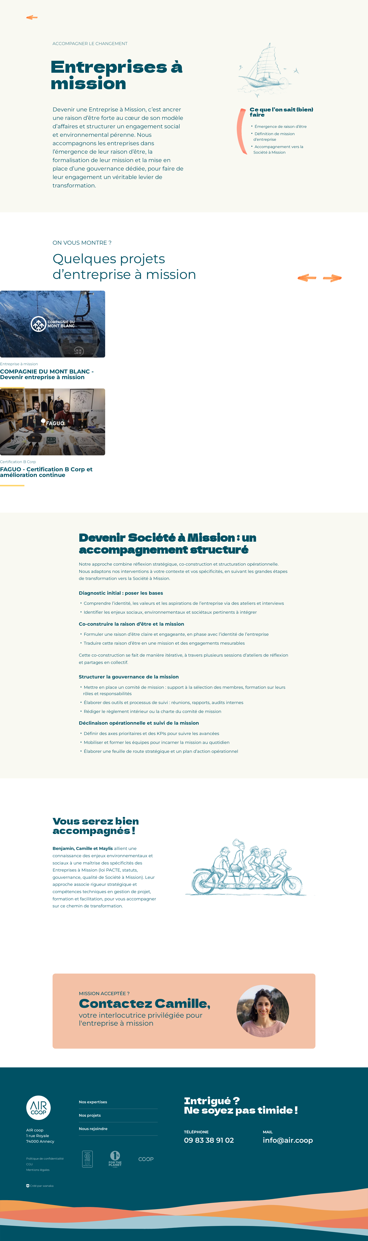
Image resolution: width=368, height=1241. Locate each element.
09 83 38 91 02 (209, 1140)
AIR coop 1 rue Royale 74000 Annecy (40, 1136)
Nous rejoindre (93, 1129)
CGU (29, 1164)
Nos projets (90, 1115)
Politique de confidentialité (45, 1158)
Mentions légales (38, 1170)
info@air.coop (288, 1140)
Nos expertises (93, 1102)
